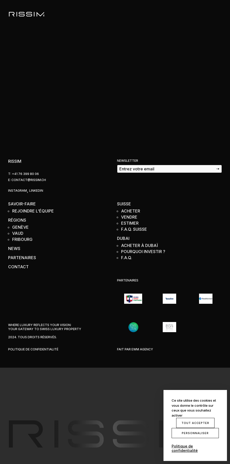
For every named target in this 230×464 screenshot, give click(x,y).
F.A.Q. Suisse (134, 229)
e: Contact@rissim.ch (27, 180)
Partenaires (22, 257)
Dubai (123, 238)
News (14, 248)
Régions (17, 220)
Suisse (124, 203)
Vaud (17, 233)
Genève (20, 227)
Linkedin (36, 190)
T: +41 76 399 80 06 (23, 174)
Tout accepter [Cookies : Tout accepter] (195, 423)
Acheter (130, 210)
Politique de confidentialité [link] (185, 448)
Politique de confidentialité (33, 349)
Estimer (130, 223)
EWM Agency (142, 349)
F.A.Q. (126, 257)
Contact (18, 266)
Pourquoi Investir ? (143, 251)
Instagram (17, 190)
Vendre (129, 217)
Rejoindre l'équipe (33, 210)
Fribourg (22, 239)
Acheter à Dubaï (139, 245)
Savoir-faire (22, 203)
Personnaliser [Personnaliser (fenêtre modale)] (195, 433)
